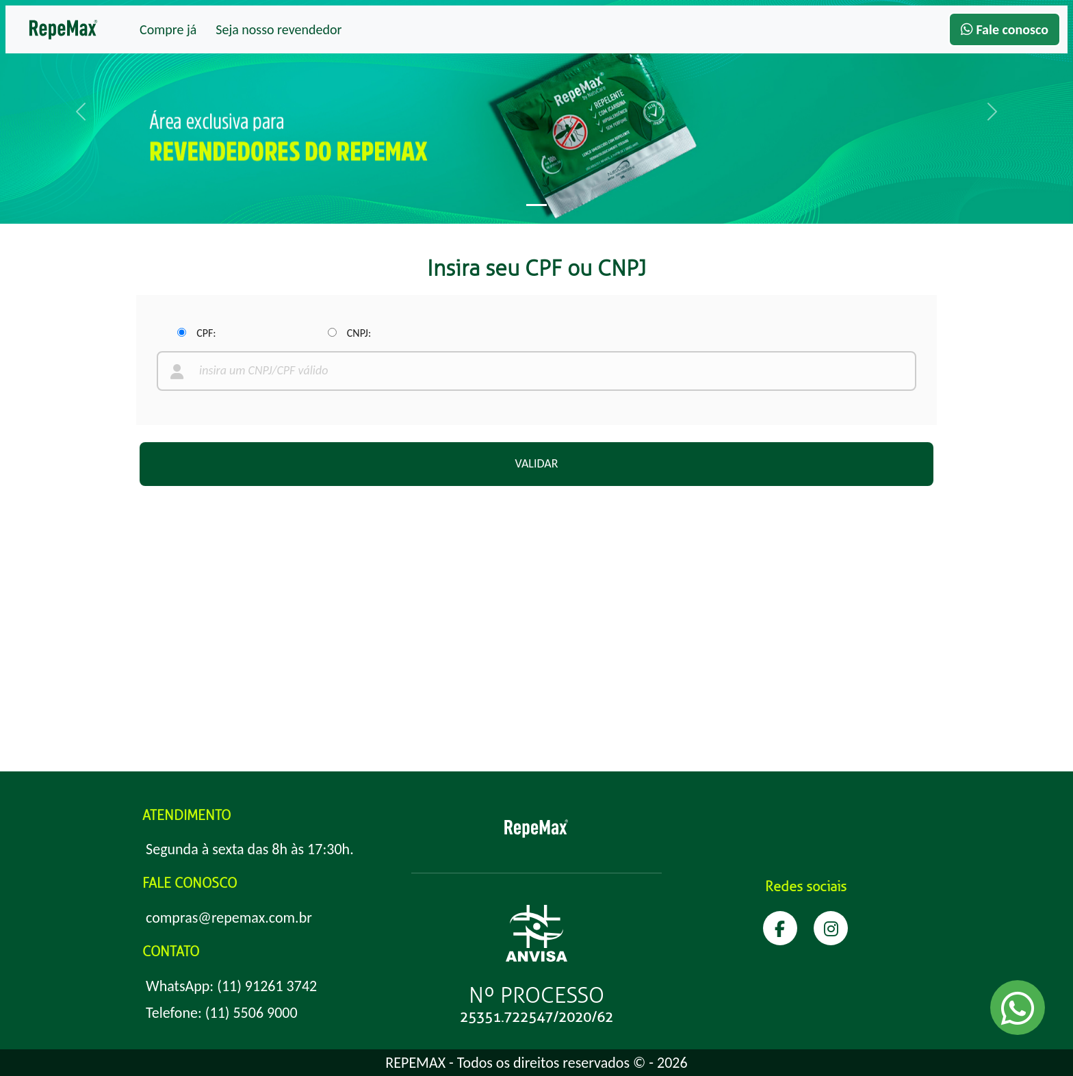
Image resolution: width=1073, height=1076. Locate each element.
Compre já (168, 29)
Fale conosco (1004, 29)
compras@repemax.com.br (229, 917)
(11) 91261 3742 (267, 986)
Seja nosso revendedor (278, 29)
